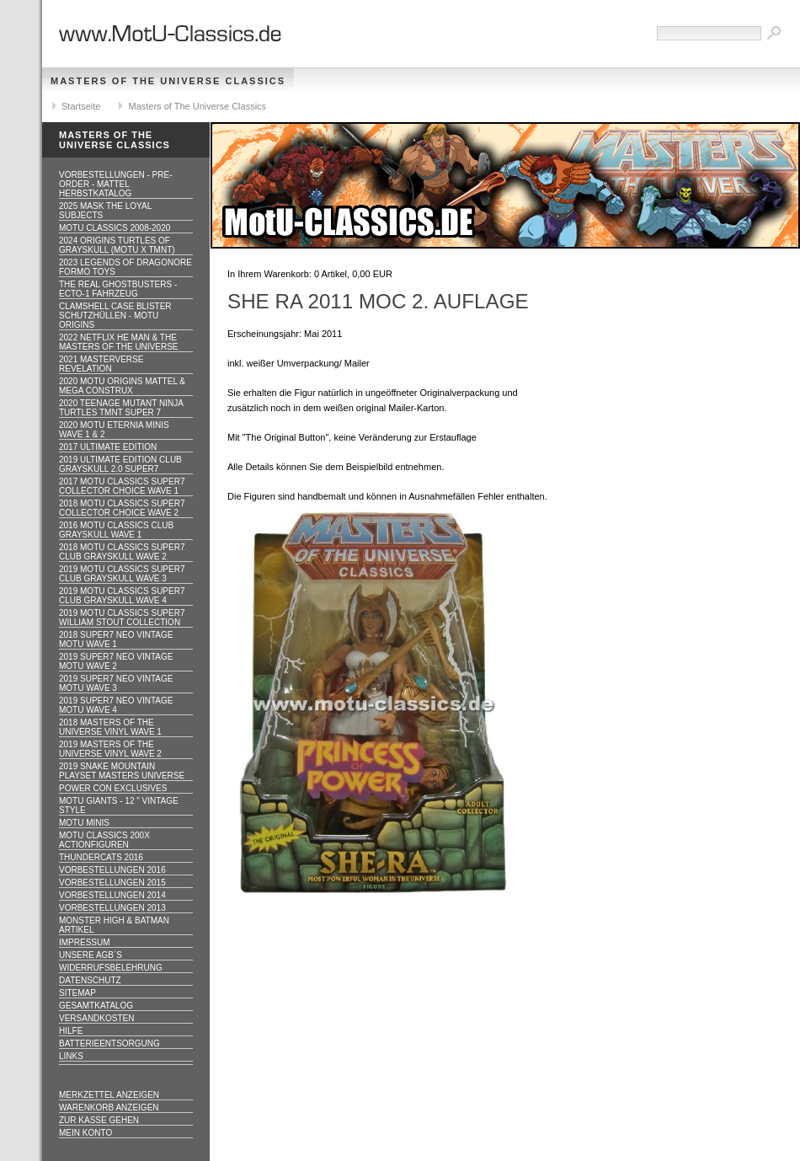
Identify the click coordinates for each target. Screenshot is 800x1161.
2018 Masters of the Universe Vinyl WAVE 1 (110, 727)
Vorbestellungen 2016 (112, 870)
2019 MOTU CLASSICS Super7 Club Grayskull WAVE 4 (122, 595)
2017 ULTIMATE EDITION (108, 447)
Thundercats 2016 (101, 857)
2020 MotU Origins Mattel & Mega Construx (122, 386)
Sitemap (77, 993)
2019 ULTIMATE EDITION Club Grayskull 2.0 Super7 (120, 464)
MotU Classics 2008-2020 (114, 228)
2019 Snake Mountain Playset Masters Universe (121, 771)
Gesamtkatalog (96, 1005)
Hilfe (71, 1030)
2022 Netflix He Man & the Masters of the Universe (119, 342)
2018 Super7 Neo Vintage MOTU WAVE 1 (116, 639)
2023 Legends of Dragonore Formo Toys (125, 267)
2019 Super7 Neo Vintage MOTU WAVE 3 (116, 683)
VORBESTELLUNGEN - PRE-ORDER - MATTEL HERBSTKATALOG (115, 184)
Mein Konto (85, 1132)
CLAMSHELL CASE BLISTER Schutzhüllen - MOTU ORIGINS (115, 315)
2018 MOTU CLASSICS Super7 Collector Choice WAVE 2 (122, 508)
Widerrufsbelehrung (111, 967)
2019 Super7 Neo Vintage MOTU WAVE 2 (116, 661)
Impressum (84, 942)
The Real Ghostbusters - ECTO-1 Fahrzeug (118, 289)
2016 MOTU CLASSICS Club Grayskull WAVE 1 (116, 530)
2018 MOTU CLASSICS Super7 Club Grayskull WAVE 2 (122, 552)
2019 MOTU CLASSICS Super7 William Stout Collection (122, 617)
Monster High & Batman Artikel (114, 925)
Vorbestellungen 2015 (112, 882)
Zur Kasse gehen (99, 1120)
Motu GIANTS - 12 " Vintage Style (119, 805)
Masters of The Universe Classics (168, 81)
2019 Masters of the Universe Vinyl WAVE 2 (110, 749)
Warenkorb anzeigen (109, 1107)
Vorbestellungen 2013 (112, 907)
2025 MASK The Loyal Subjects (105, 210)
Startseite (80, 106)
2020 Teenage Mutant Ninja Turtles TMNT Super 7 (121, 408)
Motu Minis (84, 822)
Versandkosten (96, 1018)
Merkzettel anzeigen (109, 1094)
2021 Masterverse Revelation (101, 364)
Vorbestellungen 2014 (112, 895)
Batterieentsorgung (109, 1043)
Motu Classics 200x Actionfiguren (104, 840)
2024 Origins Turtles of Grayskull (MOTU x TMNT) (117, 245)
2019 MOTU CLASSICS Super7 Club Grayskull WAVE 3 (122, 573)
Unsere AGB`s (90, 955)
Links (71, 1056)
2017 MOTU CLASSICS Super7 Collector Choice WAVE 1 (122, 486)
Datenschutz (90, 980)
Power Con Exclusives (113, 788)
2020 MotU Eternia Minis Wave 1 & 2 (114, 429)
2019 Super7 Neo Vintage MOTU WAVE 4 (116, 705)
